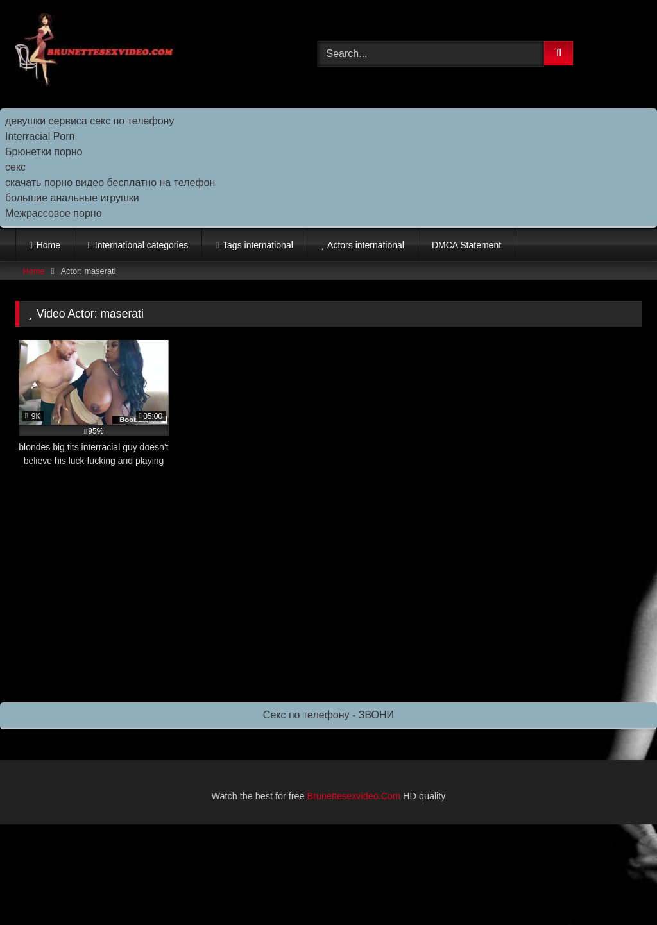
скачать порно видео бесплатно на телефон (110, 182)
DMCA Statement (466, 245)
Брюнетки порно (44, 151)
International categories (142, 245)
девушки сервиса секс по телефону (89, 120)
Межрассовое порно (53, 213)
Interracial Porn (40, 136)
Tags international (258, 245)
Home (48, 245)
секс (15, 167)
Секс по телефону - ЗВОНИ (328, 714)
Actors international (365, 245)
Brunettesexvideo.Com (354, 796)
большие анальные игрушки (72, 197)
